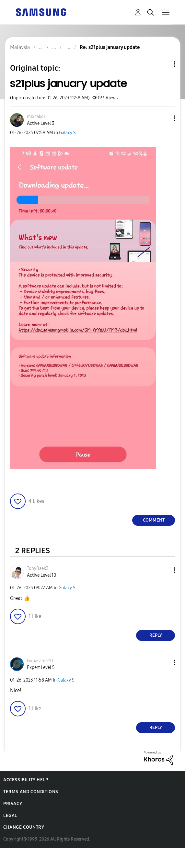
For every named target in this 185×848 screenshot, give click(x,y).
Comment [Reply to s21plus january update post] (154, 520)
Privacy (12, 803)
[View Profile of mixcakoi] (36, 116)
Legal (10, 815)
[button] (163, 118)
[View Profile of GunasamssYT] (40, 660)
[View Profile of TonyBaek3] (38, 568)
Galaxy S (67, 132)
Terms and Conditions (30, 791)
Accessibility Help (25, 780)
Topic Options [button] (163, 64)
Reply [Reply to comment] (155, 635)
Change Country (23, 827)
